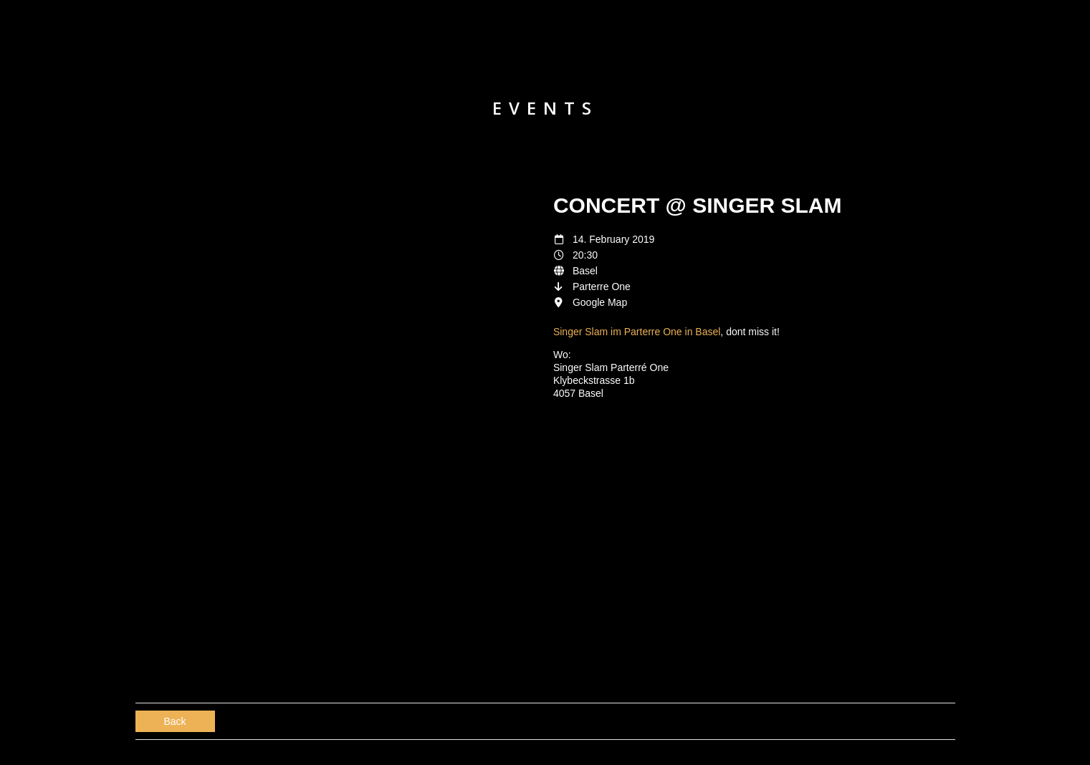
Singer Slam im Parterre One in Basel (636, 331)
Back (175, 721)
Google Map (600, 302)
